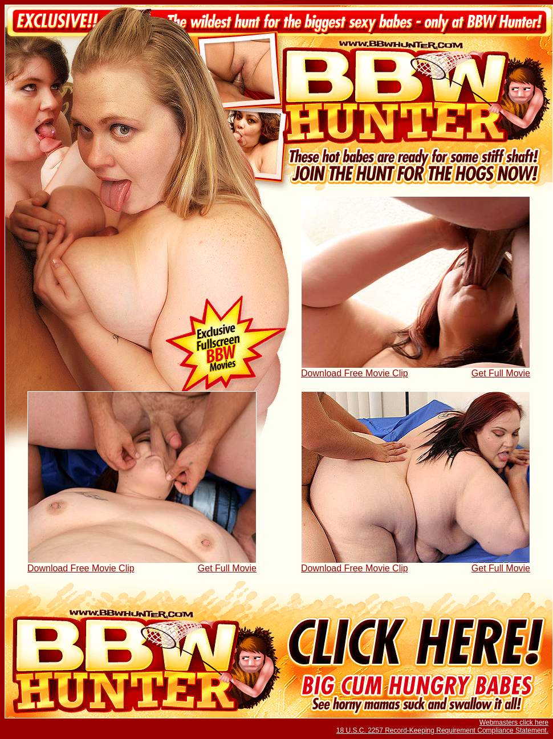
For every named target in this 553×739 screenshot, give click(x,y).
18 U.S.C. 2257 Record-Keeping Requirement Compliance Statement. (442, 730)
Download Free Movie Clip (354, 373)
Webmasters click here (513, 722)
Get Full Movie (500, 373)
